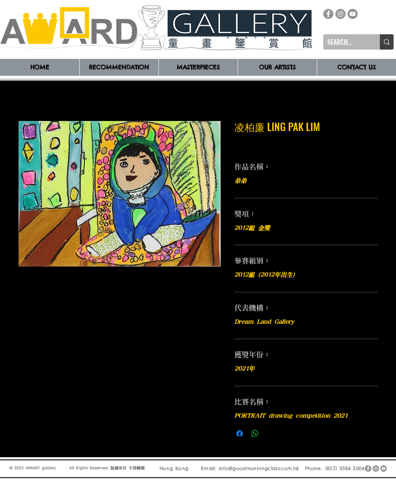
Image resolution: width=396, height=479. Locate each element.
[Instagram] (340, 14)
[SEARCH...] (345, 42)
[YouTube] (353, 14)
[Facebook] (328, 14)
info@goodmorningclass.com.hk (259, 468)
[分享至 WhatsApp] (255, 433)
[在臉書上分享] (239, 433)
